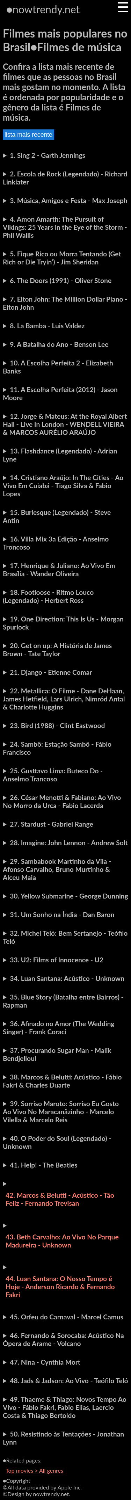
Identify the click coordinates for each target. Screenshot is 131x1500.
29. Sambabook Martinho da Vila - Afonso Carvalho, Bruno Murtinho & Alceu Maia (57, 869)
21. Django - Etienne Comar (51, 672)
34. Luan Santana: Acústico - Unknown (67, 978)
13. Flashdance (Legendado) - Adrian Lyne (60, 455)
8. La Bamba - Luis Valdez (47, 326)
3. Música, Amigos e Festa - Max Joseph (68, 200)
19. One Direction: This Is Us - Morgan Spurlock (63, 623)
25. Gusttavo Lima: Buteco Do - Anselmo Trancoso (53, 775)
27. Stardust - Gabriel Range (51, 824)
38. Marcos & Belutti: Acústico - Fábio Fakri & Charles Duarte (62, 1081)
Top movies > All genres (34, 1470)
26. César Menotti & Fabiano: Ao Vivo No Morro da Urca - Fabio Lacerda (62, 801)
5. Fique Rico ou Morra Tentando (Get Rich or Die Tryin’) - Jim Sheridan (62, 258)
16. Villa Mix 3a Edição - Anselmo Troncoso (56, 543)
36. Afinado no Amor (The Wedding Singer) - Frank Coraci (58, 1028)
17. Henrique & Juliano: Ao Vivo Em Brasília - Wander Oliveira (59, 569)
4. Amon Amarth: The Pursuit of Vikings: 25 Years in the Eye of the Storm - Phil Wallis (65, 227)
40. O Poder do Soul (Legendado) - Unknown (57, 1142)
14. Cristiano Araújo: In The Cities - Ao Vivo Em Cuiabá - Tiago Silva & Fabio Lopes (63, 485)
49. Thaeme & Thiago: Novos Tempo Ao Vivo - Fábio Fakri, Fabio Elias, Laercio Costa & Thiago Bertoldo (64, 1407)
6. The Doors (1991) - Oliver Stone (60, 280)
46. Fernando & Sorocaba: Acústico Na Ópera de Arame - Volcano (63, 1339)
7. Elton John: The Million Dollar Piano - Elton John (65, 303)
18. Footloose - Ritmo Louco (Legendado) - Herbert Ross (48, 596)
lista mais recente (28, 134)
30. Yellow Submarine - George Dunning (69, 896)
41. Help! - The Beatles (43, 1165)
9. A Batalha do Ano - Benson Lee (59, 344)
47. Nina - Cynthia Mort (45, 1362)
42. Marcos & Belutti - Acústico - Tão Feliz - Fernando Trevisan (60, 1199)
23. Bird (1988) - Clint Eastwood (57, 725)
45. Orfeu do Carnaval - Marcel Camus (66, 1317)
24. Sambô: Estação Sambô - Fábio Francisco (57, 748)
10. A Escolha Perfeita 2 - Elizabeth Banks (58, 367)
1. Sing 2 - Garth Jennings (47, 155)
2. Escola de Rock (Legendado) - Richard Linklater (65, 178)
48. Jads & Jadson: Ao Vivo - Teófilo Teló (69, 1381)
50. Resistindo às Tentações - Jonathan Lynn (63, 1438)
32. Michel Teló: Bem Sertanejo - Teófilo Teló (65, 937)
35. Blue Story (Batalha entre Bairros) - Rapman (63, 1001)
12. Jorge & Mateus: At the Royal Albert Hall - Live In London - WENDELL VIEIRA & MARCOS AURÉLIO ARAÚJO (65, 424)
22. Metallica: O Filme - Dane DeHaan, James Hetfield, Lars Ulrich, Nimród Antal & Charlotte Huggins (64, 699)
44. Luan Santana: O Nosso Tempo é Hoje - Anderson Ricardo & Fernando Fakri (60, 1286)
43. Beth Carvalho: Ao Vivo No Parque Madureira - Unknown (62, 1241)
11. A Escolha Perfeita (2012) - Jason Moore (60, 393)
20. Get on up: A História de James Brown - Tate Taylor (57, 649)
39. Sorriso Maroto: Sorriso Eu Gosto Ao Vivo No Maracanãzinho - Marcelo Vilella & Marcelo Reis (61, 1111)
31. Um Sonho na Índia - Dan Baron (62, 914)
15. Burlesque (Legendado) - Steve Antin (57, 516)
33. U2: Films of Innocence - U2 (56, 960)
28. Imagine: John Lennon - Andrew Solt (69, 843)
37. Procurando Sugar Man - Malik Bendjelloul (57, 1054)
